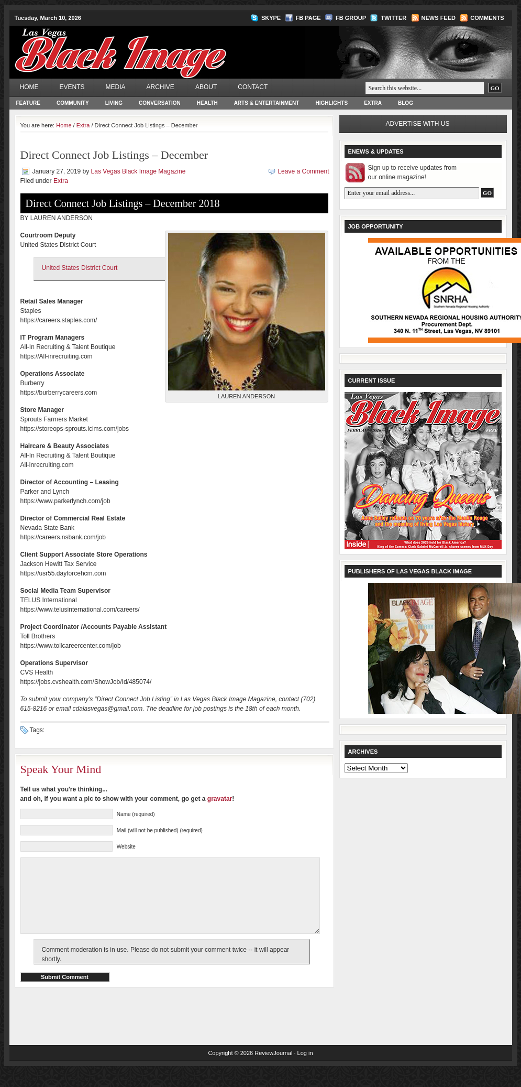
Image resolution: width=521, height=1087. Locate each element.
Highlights (331, 103)
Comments (487, 18)
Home (29, 87)
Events (72, 87)
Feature (28, 103)
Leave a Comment (303, 171)
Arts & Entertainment (267, 103)
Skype (271, 18)
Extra (373, 103)
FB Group (351, 18)
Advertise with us (418, 123)
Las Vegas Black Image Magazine (161, 45)
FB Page (308, 18)
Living (114, 103)
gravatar (219, 798)
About (206, 87)
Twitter (393, 18)
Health (207, 103)
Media (116, 87)
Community (73, 103)
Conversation (160, 103)
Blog (405, 103)
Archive (160, 87)
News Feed (439, 18)
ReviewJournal (273, 1069)
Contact (253, 87)
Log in (305, 1069)
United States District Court (80, 267)
